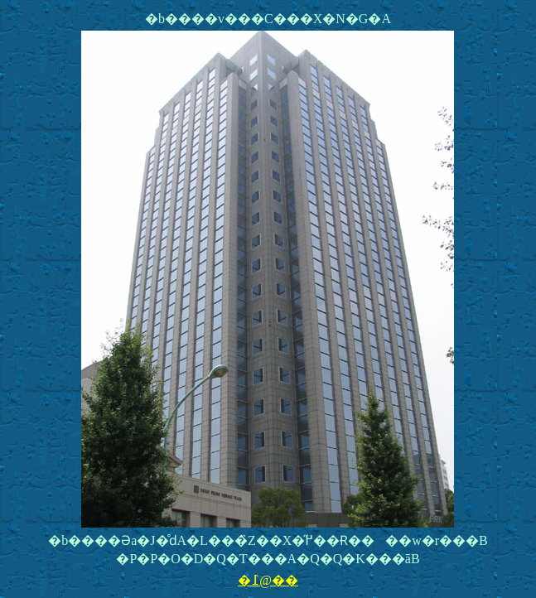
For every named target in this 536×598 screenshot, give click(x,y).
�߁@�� (268, 580)
